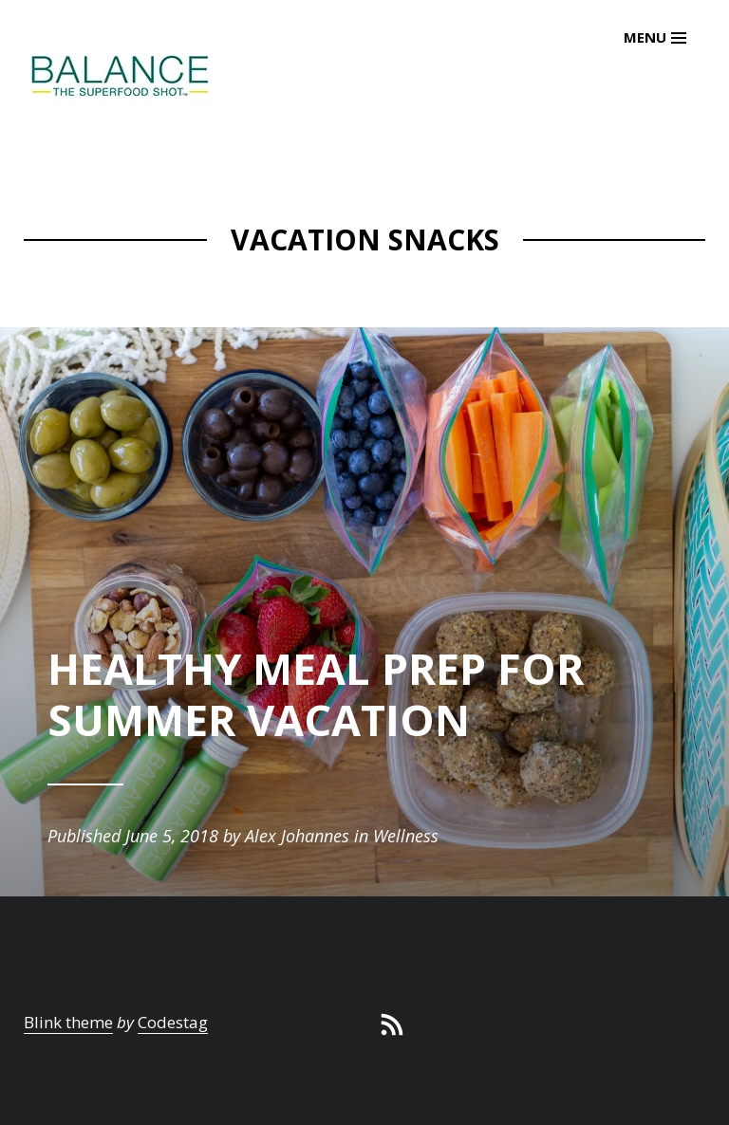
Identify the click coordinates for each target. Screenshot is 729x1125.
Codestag (173, 1022)
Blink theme (68, 1022)
